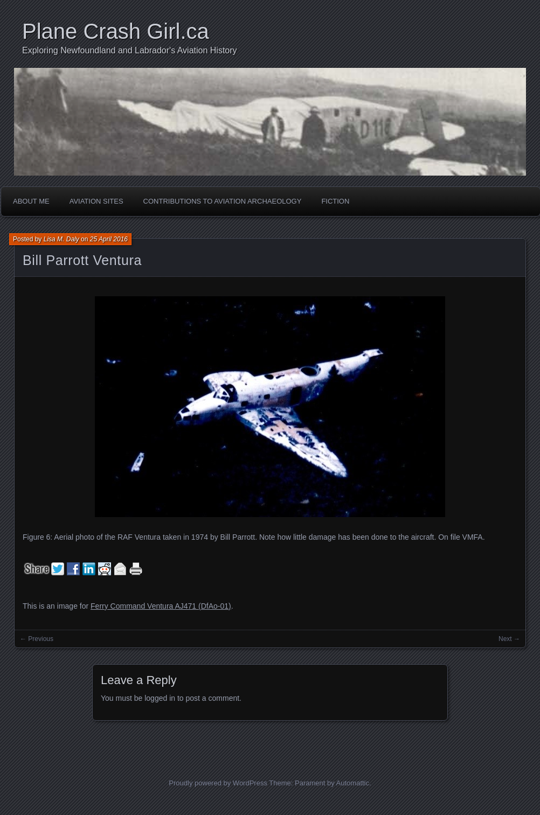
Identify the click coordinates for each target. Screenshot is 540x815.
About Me (31, 201)
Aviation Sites (96, 201)
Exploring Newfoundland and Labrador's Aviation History (129, 50)
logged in (159, 698)
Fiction (335, 201)
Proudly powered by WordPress (218, 783)
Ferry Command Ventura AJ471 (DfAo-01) (161, 606)
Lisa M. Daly (61, 239)
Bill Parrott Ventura (82, 260)
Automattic (352, 783)
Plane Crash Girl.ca (115, 31)
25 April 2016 (109, 239)
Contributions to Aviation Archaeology (222, 201)
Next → (509, 639)
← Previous (36, 639)
